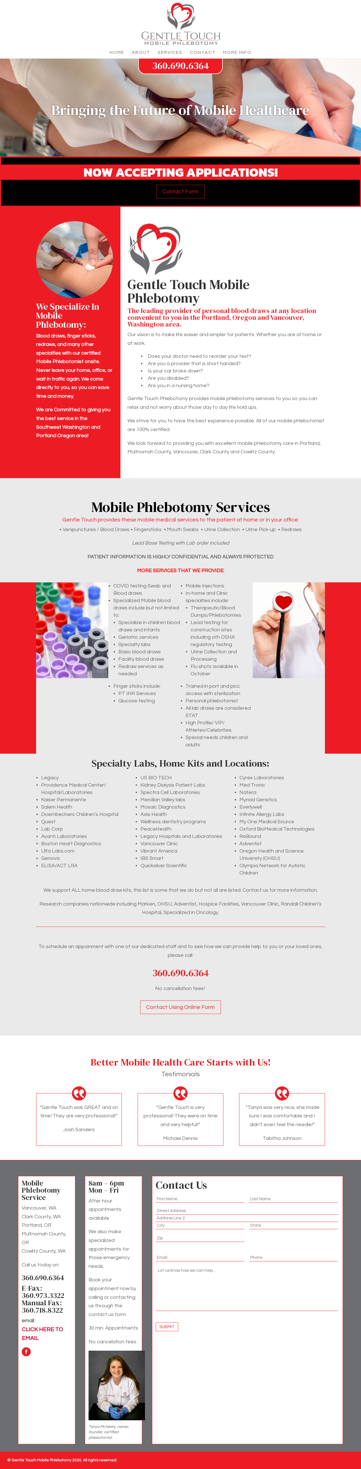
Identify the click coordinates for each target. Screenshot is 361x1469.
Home (117, 52)
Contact (203, 52)
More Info (237, 52)
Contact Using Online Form (180, 1007)
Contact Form (180, 191)
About (141, 52)
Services (170, 52)
